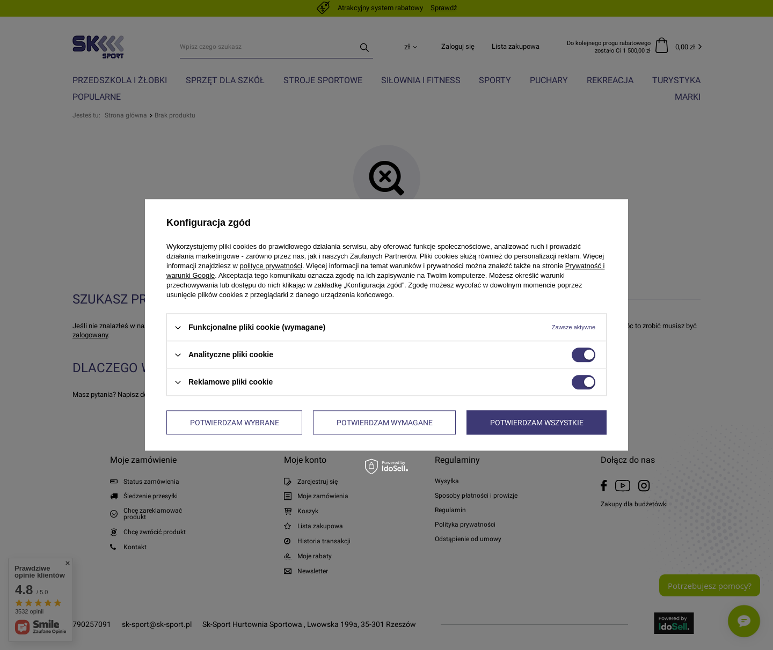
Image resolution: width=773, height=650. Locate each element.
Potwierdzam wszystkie (537, 422)
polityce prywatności (271, 266)
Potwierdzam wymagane (385, 422)
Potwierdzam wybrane (234, 422)
